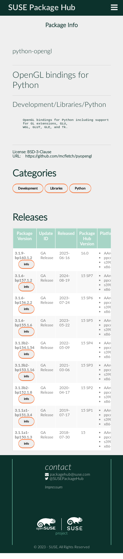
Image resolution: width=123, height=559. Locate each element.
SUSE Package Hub (41, 8)
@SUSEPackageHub (64, 484)
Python (80, 194)
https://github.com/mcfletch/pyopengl (58, 162)
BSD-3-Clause (39, 158)
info (26, 270)
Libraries (56, 194)
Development (28, 194)
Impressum (53, 493)
